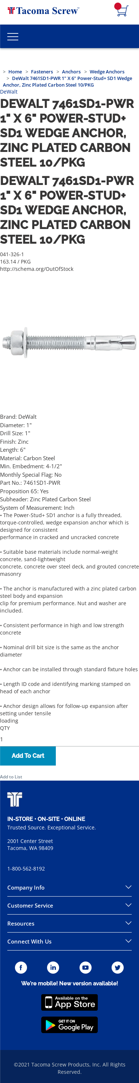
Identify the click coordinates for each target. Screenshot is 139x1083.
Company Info (26, 887)
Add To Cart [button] (28, 755)
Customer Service (30, 905)
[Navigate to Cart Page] (123, 11)
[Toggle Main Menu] (12, 36)
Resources (20, 923)
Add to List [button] (11, 777)
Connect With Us (29, 941)
